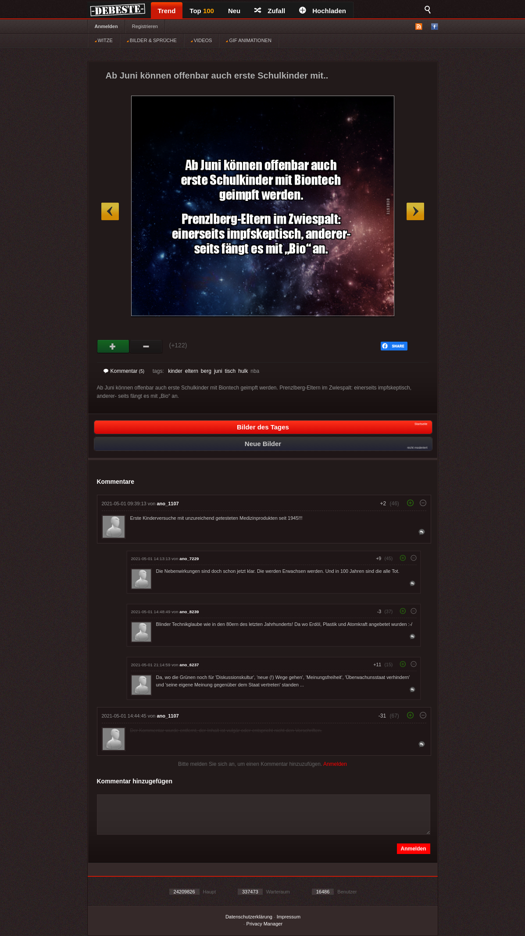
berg (206, 371)
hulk (243, 371)
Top (201, 10)
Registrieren (145, 26)
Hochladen (322, 10)
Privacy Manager (264, 923)
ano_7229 (189, 558)
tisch (230, 371)
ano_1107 (168, 503)
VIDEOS (201, 40)
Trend (167, 10)
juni (218, 371)
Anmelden (106, 26)
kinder (175, 371)
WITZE (104, 40)
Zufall (269, 10)
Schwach (146, 346)
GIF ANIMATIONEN (248, 40)
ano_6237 (189, 664)
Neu (234, 10)
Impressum (288, 916)
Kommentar (124, 371)
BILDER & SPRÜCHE (152, 40)
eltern (191, 371)
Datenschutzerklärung (248, 916)
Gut (113, 346)
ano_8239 (189, 611)
